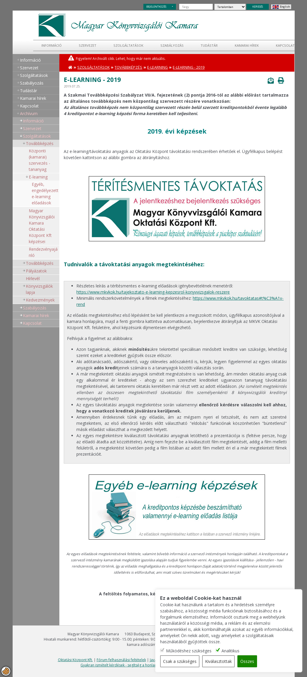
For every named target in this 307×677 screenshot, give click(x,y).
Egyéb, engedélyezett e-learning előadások (45, 193)
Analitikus (231, 651)
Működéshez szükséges (189, 651)
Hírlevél (33, 278)
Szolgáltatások (128, 45)
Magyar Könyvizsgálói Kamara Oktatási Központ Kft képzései (42, 226)
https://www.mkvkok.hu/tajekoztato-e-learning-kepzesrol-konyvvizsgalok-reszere (153, 292)
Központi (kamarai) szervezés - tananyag (39, 160)
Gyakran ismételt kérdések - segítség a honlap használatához (131, 665)
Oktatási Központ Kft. (75, 659)
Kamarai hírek (247, 45)
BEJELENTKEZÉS (156, 7)
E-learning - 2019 (188, 67)
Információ (51, 45)
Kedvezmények (40, 300)
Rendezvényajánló (43, 252)
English (285, 7)
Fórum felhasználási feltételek (121, 659)
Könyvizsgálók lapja (39, 289)
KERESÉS (257, 7)
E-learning (38, 177)
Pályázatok (36, 271)
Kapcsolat (285, 45)
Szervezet (87, 45)
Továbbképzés (39, 143)
